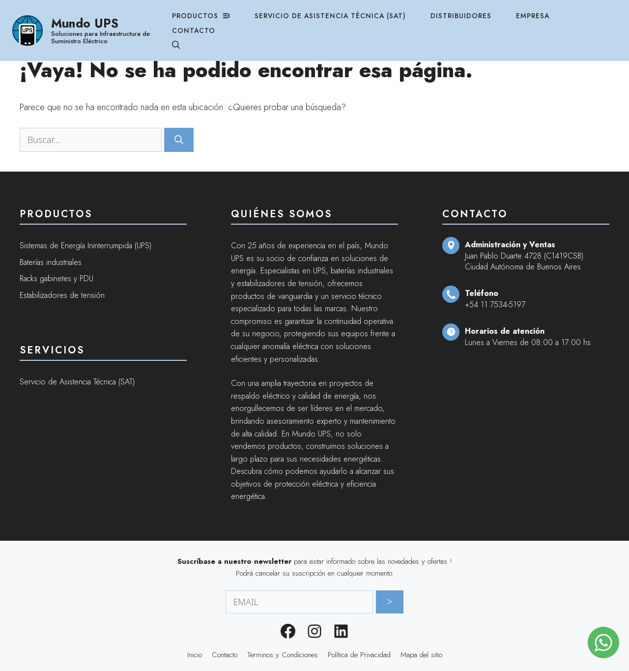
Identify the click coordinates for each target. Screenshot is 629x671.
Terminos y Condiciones (282, 654)
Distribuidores (479, 11)
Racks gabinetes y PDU (56, 278)
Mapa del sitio (421, 654)
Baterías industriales (51, 262)
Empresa (553, 11)
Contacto (201, 26)
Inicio (194, 654)
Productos (209, 11)
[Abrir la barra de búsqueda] (183, 40)
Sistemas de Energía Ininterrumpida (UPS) (85, 245)
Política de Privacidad (359, 654)
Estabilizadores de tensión (62, 295)
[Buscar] (179, 140)
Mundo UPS (90, 18)
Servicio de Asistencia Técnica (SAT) (343, 11)
